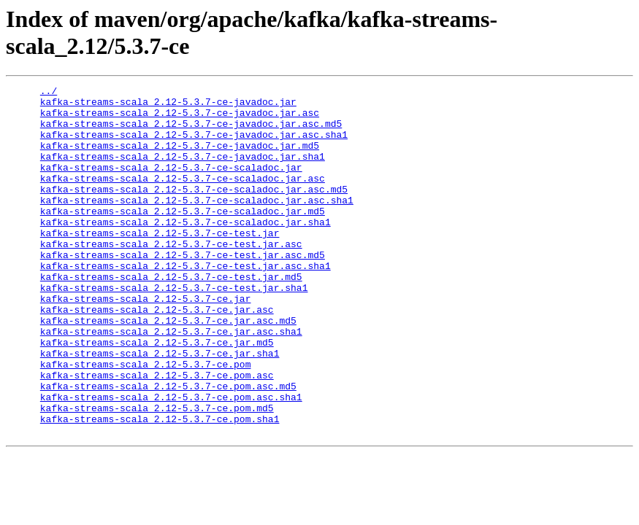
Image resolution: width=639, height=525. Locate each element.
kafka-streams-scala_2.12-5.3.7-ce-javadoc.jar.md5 (179, 158)
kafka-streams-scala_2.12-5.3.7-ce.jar (145, 342)
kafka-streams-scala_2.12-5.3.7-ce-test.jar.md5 (171, 315)
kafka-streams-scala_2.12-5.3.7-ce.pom (145, 420)
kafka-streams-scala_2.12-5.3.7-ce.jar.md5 (157, 394)
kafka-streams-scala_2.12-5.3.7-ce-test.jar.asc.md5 (182, 289)
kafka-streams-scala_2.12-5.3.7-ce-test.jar (160, 263)
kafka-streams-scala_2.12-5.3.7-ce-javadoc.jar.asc (179, 118)
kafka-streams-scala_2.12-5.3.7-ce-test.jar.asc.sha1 (185, 302)
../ (48, 92)
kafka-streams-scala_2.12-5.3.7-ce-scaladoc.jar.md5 (182, 237)
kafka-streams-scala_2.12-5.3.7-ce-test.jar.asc (171, 276)
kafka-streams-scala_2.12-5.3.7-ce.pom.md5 (157, 473)
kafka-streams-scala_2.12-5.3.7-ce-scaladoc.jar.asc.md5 (194, 210)
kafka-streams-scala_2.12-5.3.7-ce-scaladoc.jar (171, 184)
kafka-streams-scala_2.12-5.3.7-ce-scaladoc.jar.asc (182, 197)
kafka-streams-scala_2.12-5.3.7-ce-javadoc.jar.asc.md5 (191, 132)
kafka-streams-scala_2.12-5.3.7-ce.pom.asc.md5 (168, 447)
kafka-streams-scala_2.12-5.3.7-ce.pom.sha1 (160, 486)
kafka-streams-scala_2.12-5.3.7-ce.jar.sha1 (160, 407)
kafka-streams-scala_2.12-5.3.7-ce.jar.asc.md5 (168, 368)
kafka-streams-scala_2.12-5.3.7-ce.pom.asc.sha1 (171, 460)
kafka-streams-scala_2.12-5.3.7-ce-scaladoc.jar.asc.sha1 (196, 223)
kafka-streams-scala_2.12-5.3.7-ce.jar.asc (157, 355)
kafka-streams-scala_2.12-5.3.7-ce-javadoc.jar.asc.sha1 (194, 145)
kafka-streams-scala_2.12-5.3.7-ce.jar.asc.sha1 (171, 381)
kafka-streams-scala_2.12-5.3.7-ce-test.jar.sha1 (174, 328)
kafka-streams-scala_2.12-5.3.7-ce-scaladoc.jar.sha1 (185, 250)
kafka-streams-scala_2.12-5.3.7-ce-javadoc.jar (168, 105)
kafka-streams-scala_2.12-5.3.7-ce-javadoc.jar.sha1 (182, 171)
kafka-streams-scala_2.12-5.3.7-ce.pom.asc (157, 433)
